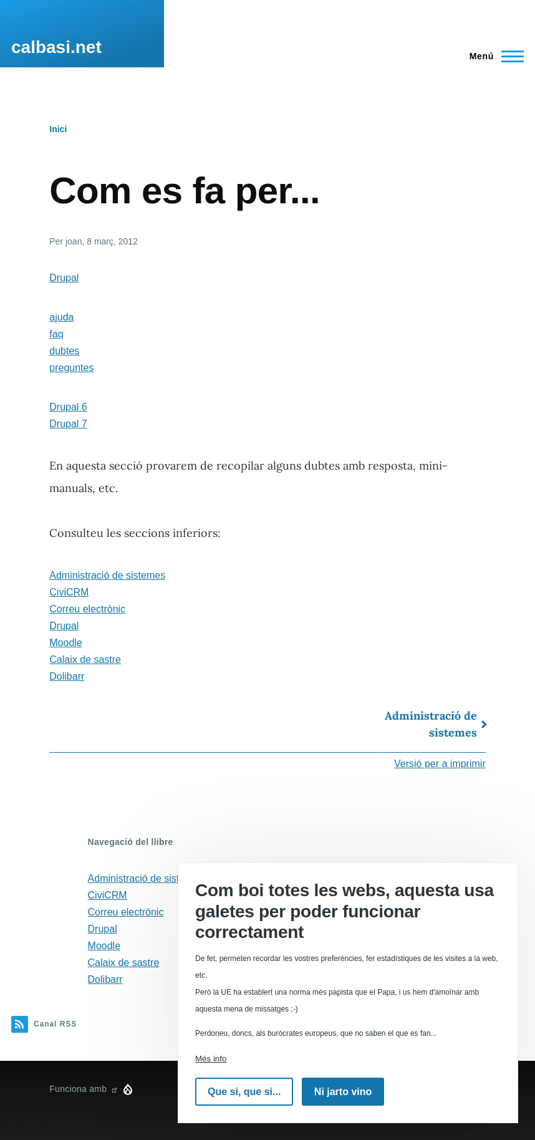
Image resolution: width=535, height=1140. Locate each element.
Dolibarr (66, 676)
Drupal (64, 278)
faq (56, 334)
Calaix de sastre (85, 659)
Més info (210, 1058)
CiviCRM (69, 592)
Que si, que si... (244, 1091)
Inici (58, 129)
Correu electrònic (87, 609)
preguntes (71, 367)
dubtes (64, 350)
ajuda (61, 317)
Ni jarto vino (343, 1091)
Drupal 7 (68, 423)
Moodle (65, 642)
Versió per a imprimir (440, 763)
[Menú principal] (493, 56)
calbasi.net (56, 47)
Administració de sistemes (107, 575)
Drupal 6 (68, 407)
